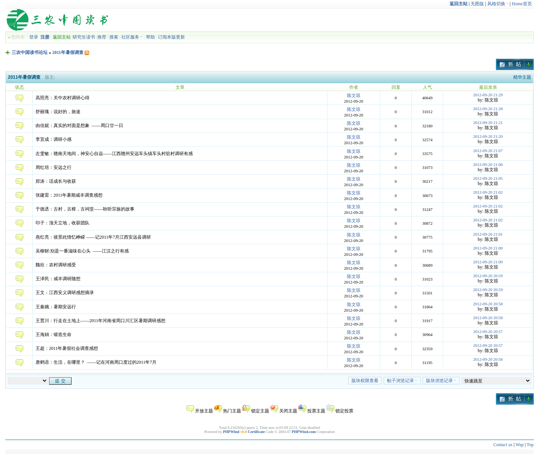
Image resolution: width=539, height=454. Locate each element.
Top (530, 444)
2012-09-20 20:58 (488, 304)
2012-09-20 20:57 (488, 331)
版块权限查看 (364, 380)
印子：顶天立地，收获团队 (62, 223)
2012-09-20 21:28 (488, 108)
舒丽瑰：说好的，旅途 (58, 111)
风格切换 (498, 3)
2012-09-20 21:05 (488, 178)
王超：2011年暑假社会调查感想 (67, 348)
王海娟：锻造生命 (53, 334)
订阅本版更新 (171, 37)
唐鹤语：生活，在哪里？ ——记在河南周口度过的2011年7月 (96, 362)
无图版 (477, 3)
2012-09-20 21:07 (488, 150)
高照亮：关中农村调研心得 (62, 97)
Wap (519, 444)
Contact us (502, 444)
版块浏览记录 (441, 380)
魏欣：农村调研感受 (56, 264)
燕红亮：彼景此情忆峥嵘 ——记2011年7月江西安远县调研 (93, 237)
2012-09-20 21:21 (488, 122)
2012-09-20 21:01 (488, 234)
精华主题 (522, 77)
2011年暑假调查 (67, 52)
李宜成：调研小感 (53, 139)
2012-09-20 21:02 (488, 192)
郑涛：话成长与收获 (56, 181)
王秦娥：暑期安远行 (56, 306)
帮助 (150, 37)
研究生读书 (84, 37)
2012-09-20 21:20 (488, 136)
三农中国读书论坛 (30, 52)
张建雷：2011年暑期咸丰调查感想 (69, 195)
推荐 (101, 37)
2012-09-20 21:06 (488, 164)
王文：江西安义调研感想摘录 (65, 292)
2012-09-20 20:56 (488, 359)
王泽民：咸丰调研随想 (58, 278)
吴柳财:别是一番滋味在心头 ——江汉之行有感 (82, 251)
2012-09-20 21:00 (488, 248)
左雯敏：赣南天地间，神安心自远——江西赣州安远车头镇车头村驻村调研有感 (114, 153)
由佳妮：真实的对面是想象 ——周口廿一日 (79, 125)
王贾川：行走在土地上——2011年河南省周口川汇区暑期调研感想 (101, 320)
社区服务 (132, 37)
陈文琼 (353, 95)
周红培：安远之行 (53, 167)
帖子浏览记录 (402, 380)
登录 (33, 37)
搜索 (113, 37)
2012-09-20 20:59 (488, 275)
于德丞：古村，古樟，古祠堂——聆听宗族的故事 (85, 209)
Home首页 (522, 3)
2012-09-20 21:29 (488, 95)
